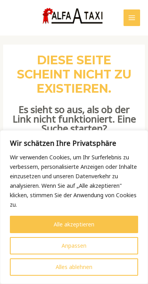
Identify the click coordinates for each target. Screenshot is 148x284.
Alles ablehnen (74, 267)
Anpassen (74, 245)
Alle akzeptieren (74, 224)
